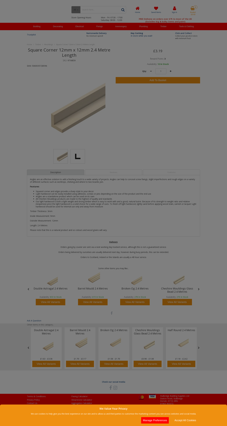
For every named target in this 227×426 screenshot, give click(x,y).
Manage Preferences (155, 420)
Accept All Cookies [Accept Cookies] (185, 420)
